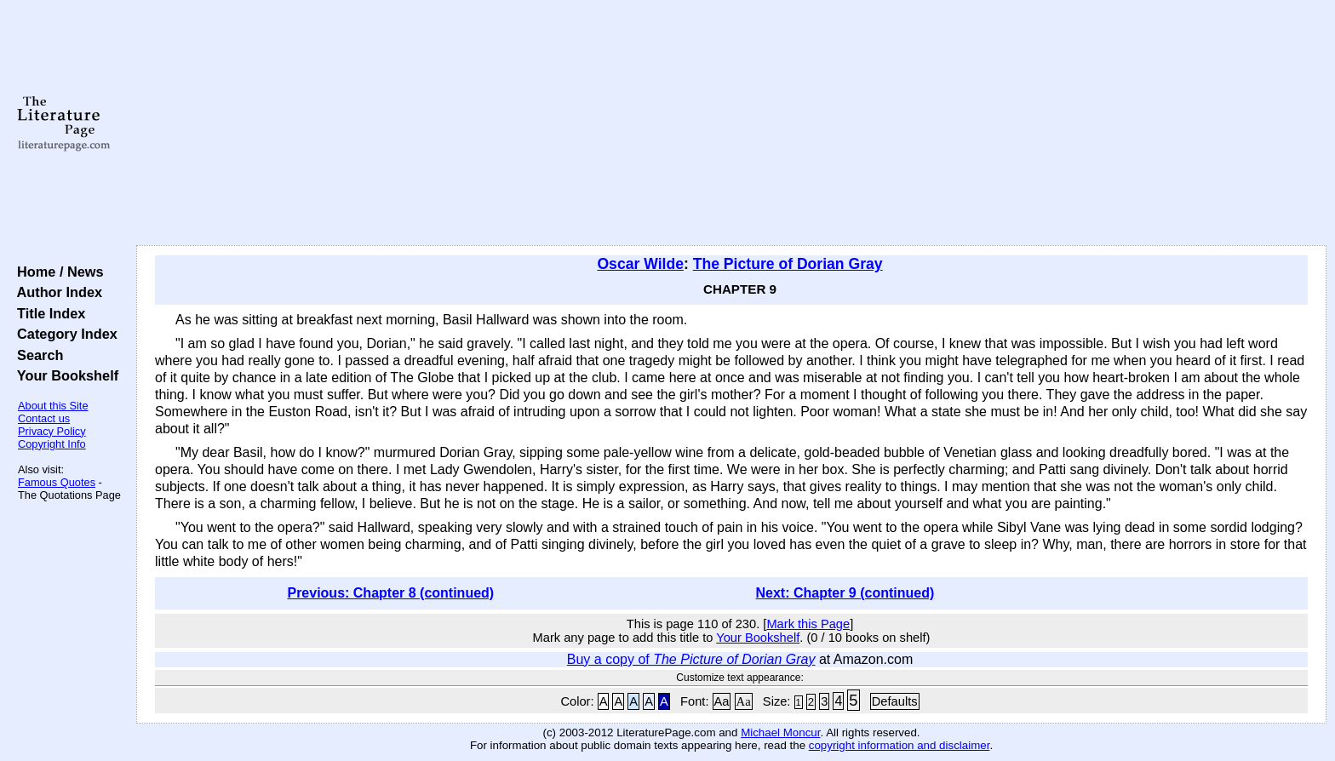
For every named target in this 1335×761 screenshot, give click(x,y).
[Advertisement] (731, 123)
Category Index (63, 333)
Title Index (47, 313)
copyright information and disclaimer (899, 745)
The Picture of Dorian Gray (788, 263)
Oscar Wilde (640, 263)
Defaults (895, 701)
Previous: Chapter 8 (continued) (390, 593)
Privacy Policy (52, 431)
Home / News (56, 271)
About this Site (53, 405)
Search (36, 355)
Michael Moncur (780, 732)
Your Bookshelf (63, 375)
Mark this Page (808, 624)
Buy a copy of (691, 659)
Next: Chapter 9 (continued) (845, 593)
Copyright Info (52, 444)
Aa (722, 701)
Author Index (55, 292)
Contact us (44, 418)
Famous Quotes (56, 482)
